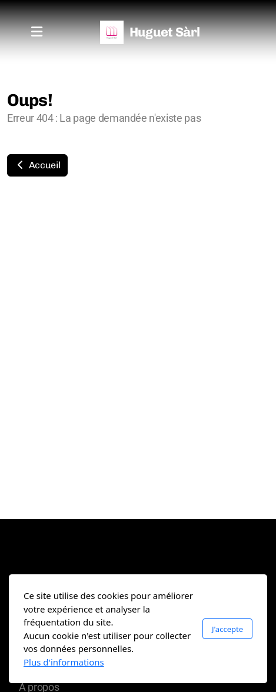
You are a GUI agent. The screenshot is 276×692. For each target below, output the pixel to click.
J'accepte (227, 629)
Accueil (37, 165)
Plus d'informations (64, 662)
